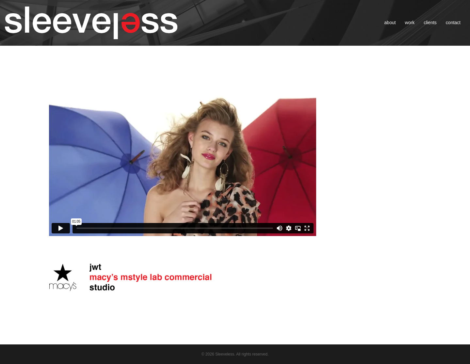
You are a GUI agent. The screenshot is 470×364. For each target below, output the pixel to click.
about (390, 22)
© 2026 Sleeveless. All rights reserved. (235, 354)
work (410, 22)
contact (453, 22)
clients (430, 22)
